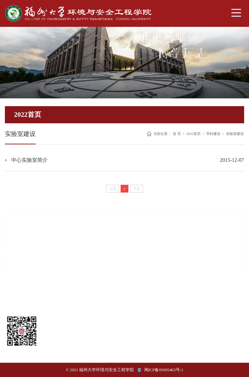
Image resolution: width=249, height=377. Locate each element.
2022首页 (193, 134)
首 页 (177, 134)
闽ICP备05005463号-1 (164, 370)
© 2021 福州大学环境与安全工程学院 (100, 370)
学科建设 (213, 134)
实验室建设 (235, 134)
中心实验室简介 (29, 160)
